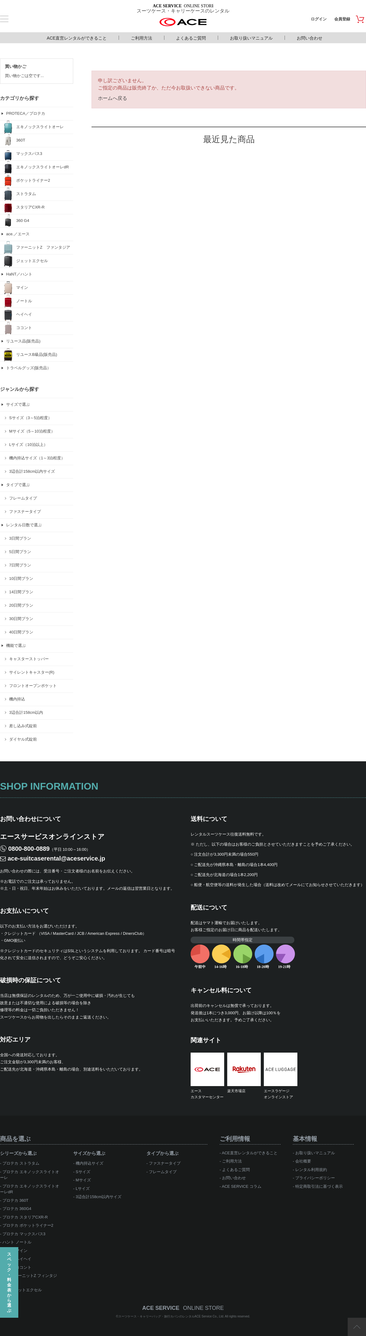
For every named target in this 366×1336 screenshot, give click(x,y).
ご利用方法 (141, 38)
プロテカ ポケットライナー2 (27, 1225)
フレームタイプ (163, 1171)
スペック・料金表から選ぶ (9, 1282)
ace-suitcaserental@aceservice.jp (56, 858)
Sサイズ (83, 1171)
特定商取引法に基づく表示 (319, 1186)
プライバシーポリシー (315, 1178)
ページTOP (357, 1327)
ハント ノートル (16, 1242)
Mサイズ (83, 1180)
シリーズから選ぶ (18, 1153)
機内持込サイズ (89, 1163)
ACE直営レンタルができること (77, 38)
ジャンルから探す (19, 389)
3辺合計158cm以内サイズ (98, 1196)
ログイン (319, 19)
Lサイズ (83, 1188)
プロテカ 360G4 (16, 1208)
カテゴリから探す (19, 98)
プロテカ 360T (15, 1200)
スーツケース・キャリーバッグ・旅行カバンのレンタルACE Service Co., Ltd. (171, 1316)
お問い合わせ (309, 38)
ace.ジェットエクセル (22, 1290)
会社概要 (303, 1161)
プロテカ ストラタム (20, 1163)
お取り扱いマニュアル (251, 38)
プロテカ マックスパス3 (23, 1234)
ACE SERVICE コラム (241, 1186)
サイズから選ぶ (89, 1153)
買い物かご (15, 66)
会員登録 (342, 19)
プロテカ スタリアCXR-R (25, 1217)
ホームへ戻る (112, 98)
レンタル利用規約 (311, 1169)
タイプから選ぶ (162, 1153)
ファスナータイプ (165, 1163)
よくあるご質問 (191, 38)
